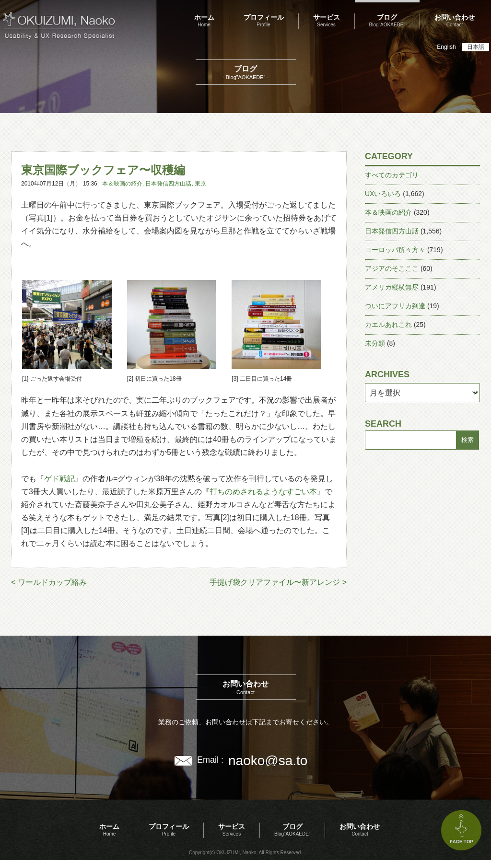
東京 (200, 183)
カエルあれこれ (388, 324)
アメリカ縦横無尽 (392, 287)
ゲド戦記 (59, 479)
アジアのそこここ (392, 268)
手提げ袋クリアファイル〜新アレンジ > (278, 582)
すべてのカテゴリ (392, 175)
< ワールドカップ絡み (49, 582)
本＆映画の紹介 (122, 183)
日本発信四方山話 (168, 183)
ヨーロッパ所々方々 (395, 250)
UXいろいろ (383, 194)
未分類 (375, 343)
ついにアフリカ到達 (395, 306)
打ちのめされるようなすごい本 (263, 492)
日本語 (475, 47)
